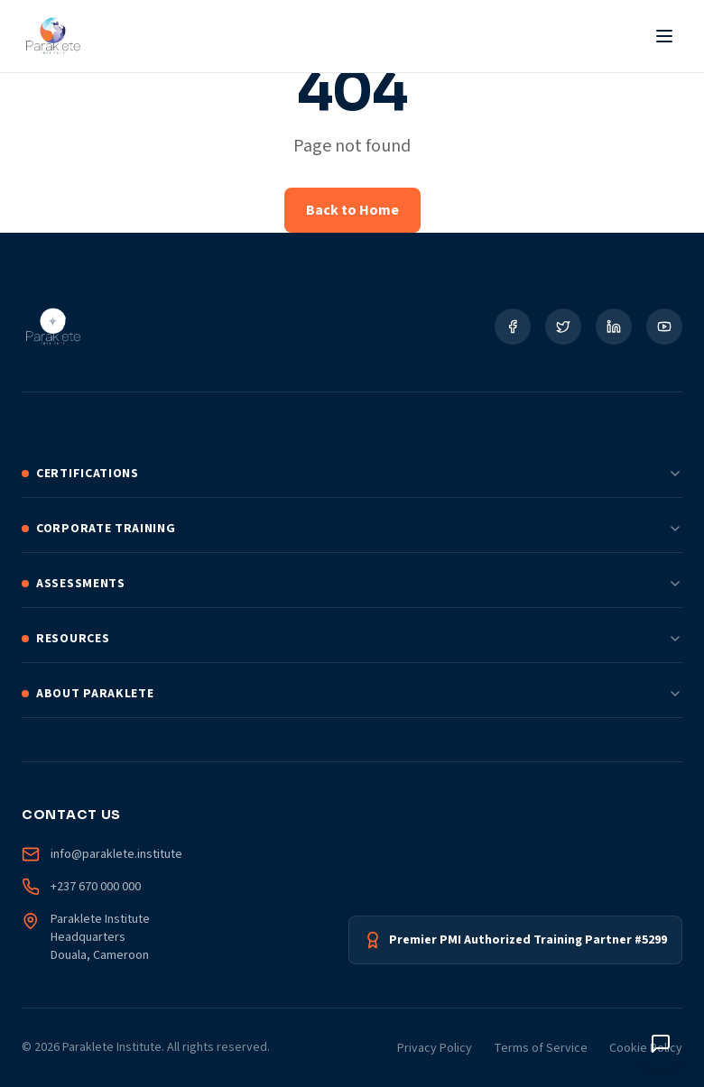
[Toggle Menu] (664, 36)
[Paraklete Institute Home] (53, 36)
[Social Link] (513, 327)
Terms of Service (541, 1048)
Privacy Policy (434, 1048)
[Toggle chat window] (660, 1043)
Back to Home (352, 210)
